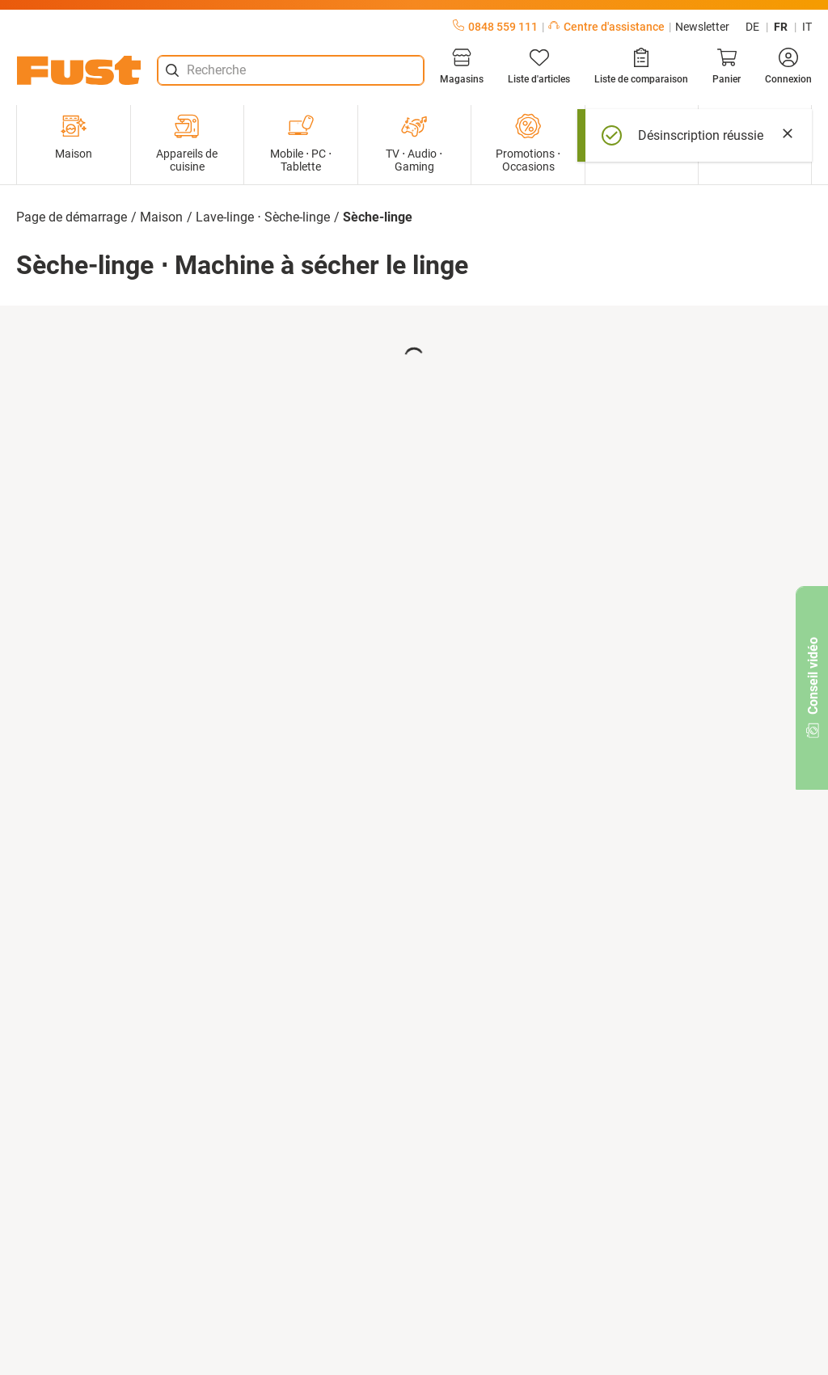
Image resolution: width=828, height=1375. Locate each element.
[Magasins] (462, 66)
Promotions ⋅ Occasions (528, 143)
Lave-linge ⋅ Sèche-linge (263, 217)
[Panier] (726, 66)
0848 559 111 (495, 26)
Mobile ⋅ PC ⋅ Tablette (301, 143)
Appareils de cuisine (187, 143)
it (807, 26)
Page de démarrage (71, 217)
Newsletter (702, 26)
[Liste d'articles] (539, 66)
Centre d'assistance (606, 26)
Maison (73, 136)
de (752, 26)
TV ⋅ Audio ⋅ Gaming (414, 143)
